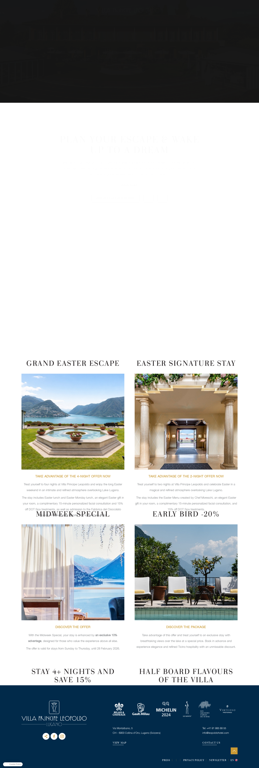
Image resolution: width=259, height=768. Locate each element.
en (232, 760)
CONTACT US (211, 743)
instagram (62, 736)
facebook (54, 736)
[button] (13, 764)
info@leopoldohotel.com (215, 732)
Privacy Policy (193, 760)
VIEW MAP (119, 743)
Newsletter (217, 760)
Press (166, 760)
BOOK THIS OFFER (72, 439)
